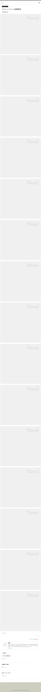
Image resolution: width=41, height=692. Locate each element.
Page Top (20, 686)
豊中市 (3, 666)
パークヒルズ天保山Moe (6, 655)
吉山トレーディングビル (6, 672)
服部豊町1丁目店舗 (5, 664)
